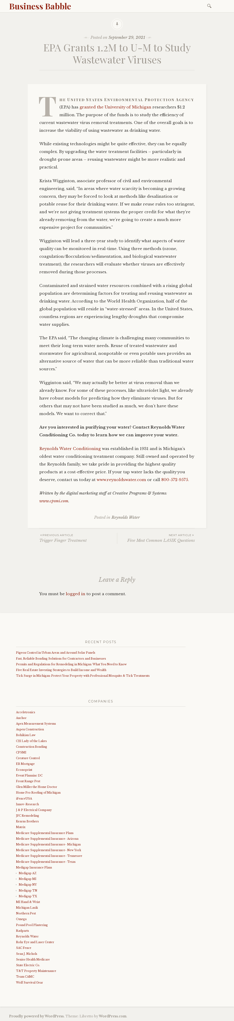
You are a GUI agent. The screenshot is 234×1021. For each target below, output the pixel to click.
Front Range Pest (28, 781)
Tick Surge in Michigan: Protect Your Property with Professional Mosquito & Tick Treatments (83, 675)
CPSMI (21, 752)
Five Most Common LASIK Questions (156, 538)
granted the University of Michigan (115, 107)
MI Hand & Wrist (28, 902)
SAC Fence (23, 948)
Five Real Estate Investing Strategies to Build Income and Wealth (61, 670)
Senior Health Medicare (33, 959)
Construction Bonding (31, 746)
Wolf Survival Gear (29, 982)
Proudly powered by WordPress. (37, 1016)
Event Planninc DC (29, 775)
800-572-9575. (175, 479)
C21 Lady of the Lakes (31, 741)
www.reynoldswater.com (121, 479)
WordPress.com (112, 1016)
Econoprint (24, 769)
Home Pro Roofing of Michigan (38, 792)
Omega (21, 919)
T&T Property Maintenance (36, 971)
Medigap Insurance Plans (34, 867)
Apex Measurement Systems (36, 723)
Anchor (21, 718)
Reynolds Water (126, 517)
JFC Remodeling (27, 815)
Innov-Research (27, 804)
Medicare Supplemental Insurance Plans (45, 833)
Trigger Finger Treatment (78, 538)
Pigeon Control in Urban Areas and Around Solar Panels (55, 652)
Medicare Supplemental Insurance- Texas (46, 861)
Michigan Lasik (27, 907)
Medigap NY (28, 884)
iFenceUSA (24, 798)
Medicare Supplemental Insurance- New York (48, 850)
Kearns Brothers (27, 821)
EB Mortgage (25, 764)
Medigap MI (27, 879)
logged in (75, 594)
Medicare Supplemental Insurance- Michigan (48, 844)
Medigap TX (28, 896)
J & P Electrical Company (34, 810)
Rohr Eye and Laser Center (35, 942)
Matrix (20, 827)
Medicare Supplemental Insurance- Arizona (47, 838)
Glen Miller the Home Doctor (36, 787)
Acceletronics (25, 712)
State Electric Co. (28, 965)
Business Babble (40, 5)
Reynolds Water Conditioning (70, 448)
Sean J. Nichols (26, 953)
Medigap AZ (27, 873)
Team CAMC (25, 976)
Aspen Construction (30, 729)
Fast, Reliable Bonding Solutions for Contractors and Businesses (61, 658)
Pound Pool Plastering (32, 925)
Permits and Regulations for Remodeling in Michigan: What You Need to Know (71, 664)
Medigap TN (28, 890)
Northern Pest (26, 913)
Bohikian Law (25, 735)
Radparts (22, 930)
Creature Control (28, 758)
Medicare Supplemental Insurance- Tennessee (49, 856)
